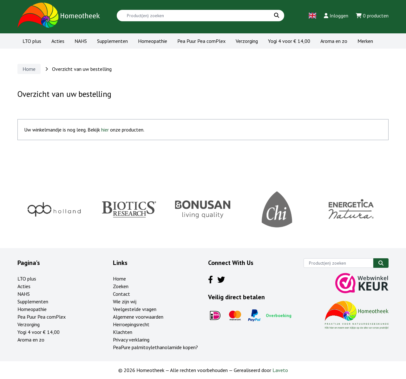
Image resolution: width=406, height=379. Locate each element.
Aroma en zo (333, 41)
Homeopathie (152, 41)
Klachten (122, 332)
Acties (57, 41)
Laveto (280, 370)
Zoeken (120, 286)
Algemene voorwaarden (138, 317)
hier (105, 129)
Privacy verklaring (131, 339)
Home (29, 69)
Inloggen (336, 15)
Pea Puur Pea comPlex (201, 41)
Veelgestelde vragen (134, 309)
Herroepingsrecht (131, 324)
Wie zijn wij (124, 301)
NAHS (81, 41)
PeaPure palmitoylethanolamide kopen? (155, 347)
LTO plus (32, 41)
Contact (121, 294)
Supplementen (112, 41)
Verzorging (247, 41)
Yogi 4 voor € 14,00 (289, 41)
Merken (365, 41)
